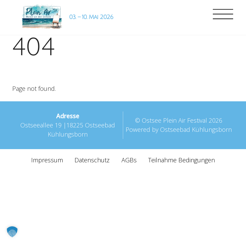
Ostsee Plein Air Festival (174, 120)
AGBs (129, 160)
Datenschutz (92, 160)
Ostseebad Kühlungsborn (196, 129)
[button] (12, 232)
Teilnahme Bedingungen (181, 160)
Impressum (47, 160)
